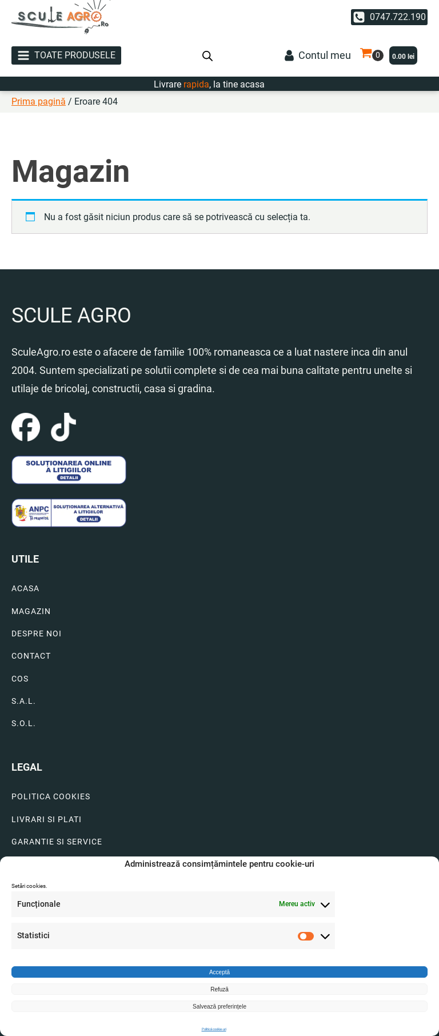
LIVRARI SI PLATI (46, 819)
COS (20, 679)
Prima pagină (38, 101)
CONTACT (31, 656)
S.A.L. (23, 701)
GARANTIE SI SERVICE (56, 842)
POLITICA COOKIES (50, 796)
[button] (389, 17)
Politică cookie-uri (214, 1029)
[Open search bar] (207, 55)
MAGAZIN (31, 611)
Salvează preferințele (219, 1006)
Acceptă (219, 972)
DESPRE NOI (36, 633)
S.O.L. (23, 723)
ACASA (25, 588)
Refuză (219, 989)
